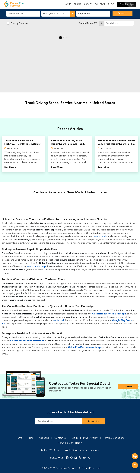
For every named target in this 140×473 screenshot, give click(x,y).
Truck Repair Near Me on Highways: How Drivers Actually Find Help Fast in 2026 (22, 142)
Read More (10, 167)
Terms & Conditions (113, 437)
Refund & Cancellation (70, 442)
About (88, 4)
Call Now (128, 386)
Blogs (75, 437)
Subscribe (93, 421)
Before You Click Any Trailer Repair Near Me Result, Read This (67, 142)
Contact (100, 4)
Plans (30, 437)
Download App (126, 4)
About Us (44, 437)
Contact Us (60, 437)
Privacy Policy (90, 437)
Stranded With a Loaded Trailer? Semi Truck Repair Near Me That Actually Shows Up (116, 142)
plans (77, 4)
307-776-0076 (50, 450)
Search (122, 13)
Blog (111, 4)
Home (68, 4)
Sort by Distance (19, 23)
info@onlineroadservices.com (82, 450)
